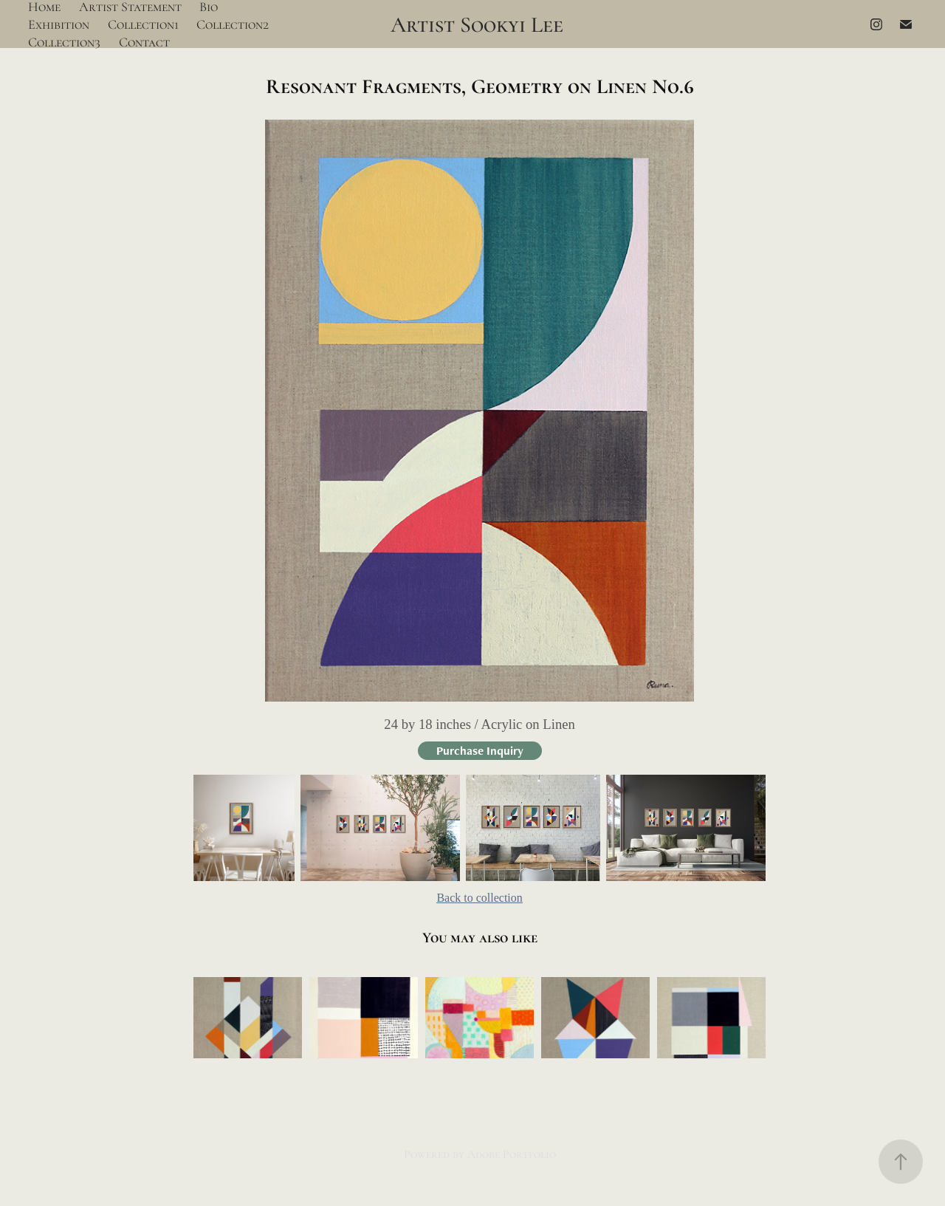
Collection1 (143, 24)
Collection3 (64, 42)
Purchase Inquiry (479, 750)
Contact (144, 42)
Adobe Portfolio (511, 1154)
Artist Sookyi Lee (477, 24)
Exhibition (58, 24)
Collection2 (232, 24)
